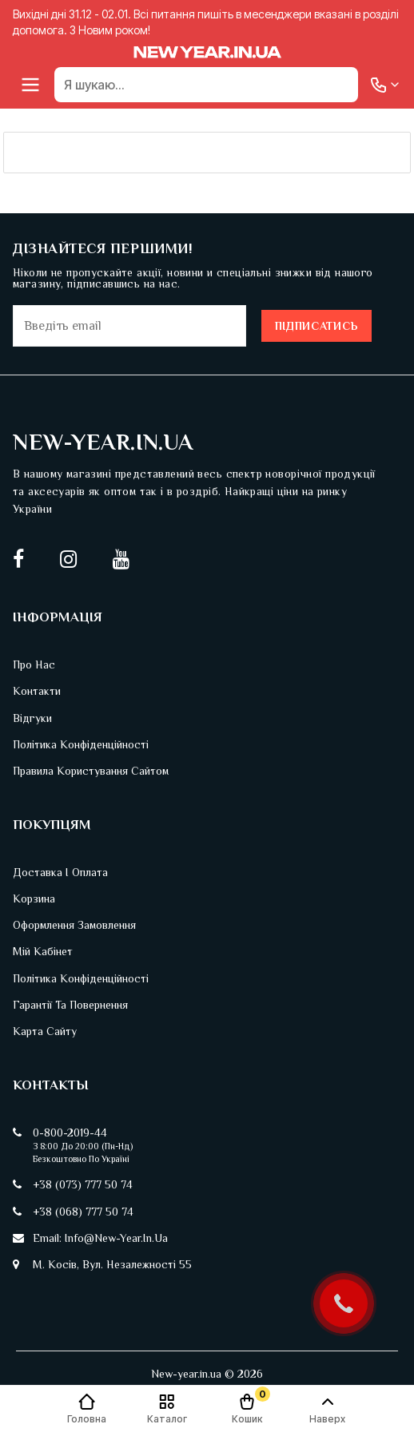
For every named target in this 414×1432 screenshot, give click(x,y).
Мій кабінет (43, 951)
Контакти (37, 690)
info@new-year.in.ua (116, 1238)
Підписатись (317, 325)
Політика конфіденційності (81, 744)
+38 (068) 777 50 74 (83, 1211)
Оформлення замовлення (74, 924)
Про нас (34, 664)
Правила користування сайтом (91, 770)
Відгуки (32, 718)
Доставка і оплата (60, 872)
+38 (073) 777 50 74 (83, 1184)
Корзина (34, 898)
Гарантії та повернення (70, 1004)
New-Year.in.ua (103, 442)
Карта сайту (45, 1031)
